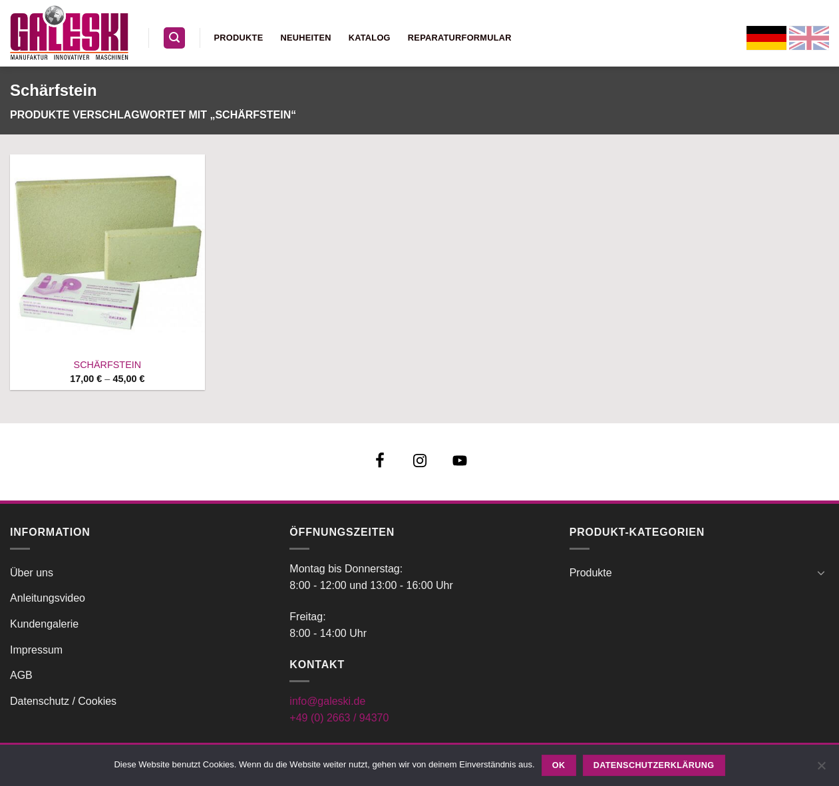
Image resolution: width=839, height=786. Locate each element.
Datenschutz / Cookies (63, 701)
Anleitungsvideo (47, 598)
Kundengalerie (44, 624)
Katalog (370, 38)
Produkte (238, 38)
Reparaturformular (460, 38)
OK (559, 765)
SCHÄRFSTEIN (108, 364)
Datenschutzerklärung (654, 765)
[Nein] (821, 769)
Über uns (31, 572)
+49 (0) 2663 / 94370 (339, 717)
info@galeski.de (327, 701)
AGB (21, 675)
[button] (174, 38)
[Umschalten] (821, 572)
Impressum (36, 650)
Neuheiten (305, 38)
